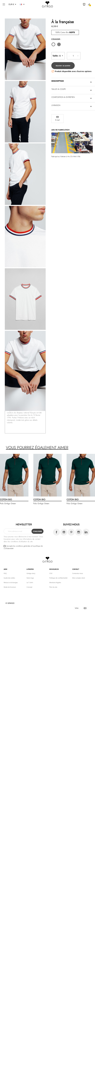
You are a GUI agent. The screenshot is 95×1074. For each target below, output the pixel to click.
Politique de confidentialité (58, 578)
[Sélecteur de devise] (13, 4)
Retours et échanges (11, 582)
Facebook (56, 532)
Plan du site (53, 587)
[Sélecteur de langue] (22, 4)
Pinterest (71, 532)
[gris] (59, 44)
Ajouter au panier (63, 65)
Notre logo (30, 578)
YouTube (64, 532)
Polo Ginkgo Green (8, 503)
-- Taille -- (58, 55)
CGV (50, 573)
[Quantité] (73, 55)
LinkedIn (86, 532)
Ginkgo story (31, 573)
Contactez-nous (77, 573)
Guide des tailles (9, 578)
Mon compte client (78, 578)
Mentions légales (55, 582)
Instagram (78, 532)
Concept (29, 587)
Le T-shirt (30, 582)
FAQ (5, 573)
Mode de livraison (10, 587)
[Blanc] (54, 44)
